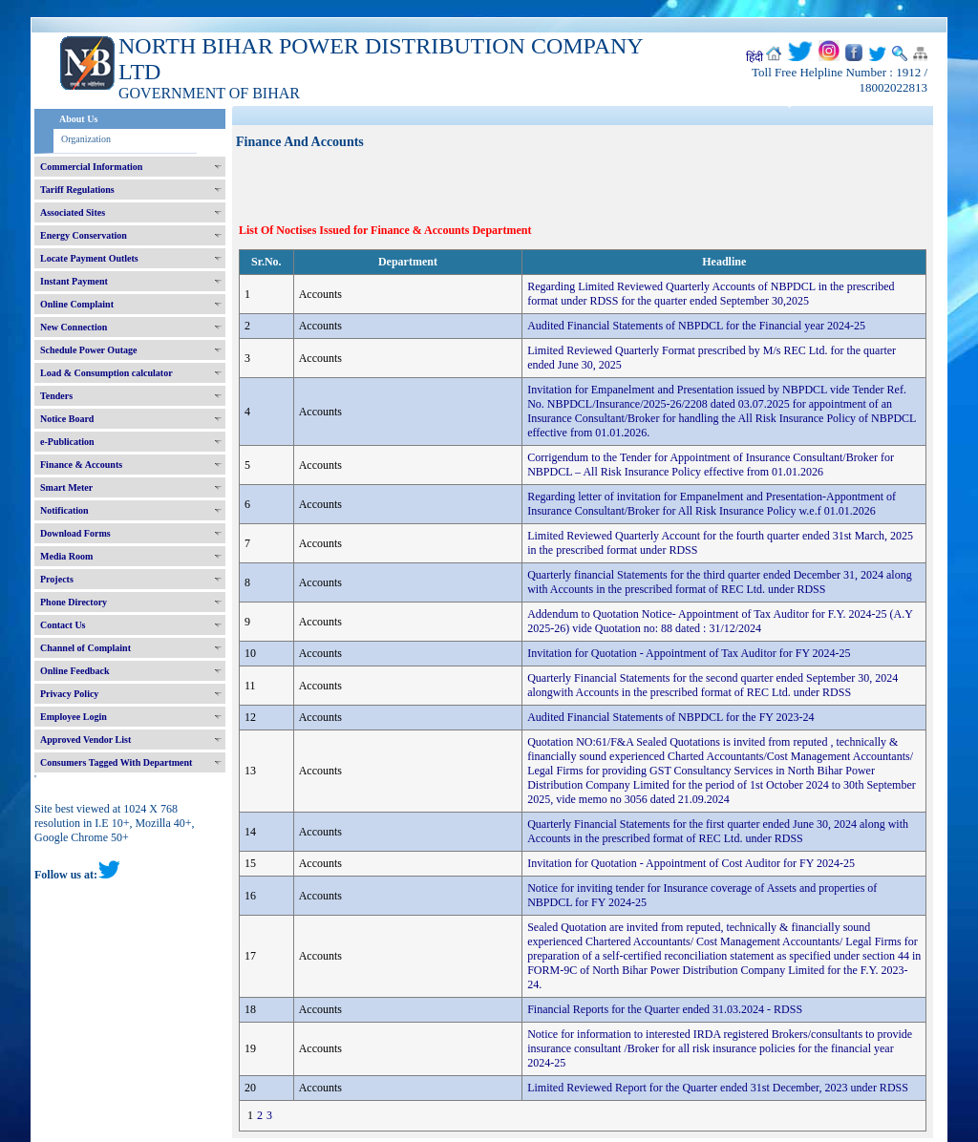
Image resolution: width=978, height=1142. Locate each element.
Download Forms (75, 533)
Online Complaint (77, 304)
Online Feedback (75, 671)
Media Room (66, 556)
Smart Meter (66, 487)
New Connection (73, 327)
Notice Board (67, 418)
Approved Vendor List (85, 739)
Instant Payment (74, 281)
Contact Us (63, 625)
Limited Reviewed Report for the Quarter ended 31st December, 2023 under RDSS (717, 1087)
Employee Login (73, 716)
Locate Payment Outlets (89, 258)
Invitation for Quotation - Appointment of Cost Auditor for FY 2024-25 (691, 863)
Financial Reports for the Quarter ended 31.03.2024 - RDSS (664, 1009)
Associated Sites (72, 212)
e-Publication (67, 441)
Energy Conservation (83, 235)
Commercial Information (91, 166)
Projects (57, 579)
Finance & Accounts (81, 464)
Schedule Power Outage (88, 350)
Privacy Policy (69, 693)
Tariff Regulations (77, 189)
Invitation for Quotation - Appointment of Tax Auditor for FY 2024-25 (688, 653)
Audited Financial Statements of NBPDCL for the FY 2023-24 (670, 717)
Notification (64, 510)
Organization (86, 139)
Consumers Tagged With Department (116, 762)
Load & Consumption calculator (106, 373)
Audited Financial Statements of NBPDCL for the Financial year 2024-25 (696, 325)
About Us (78, 119)
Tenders (56, 396)
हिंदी (754, 57)
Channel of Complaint (85, 648)
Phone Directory (73, 602)
